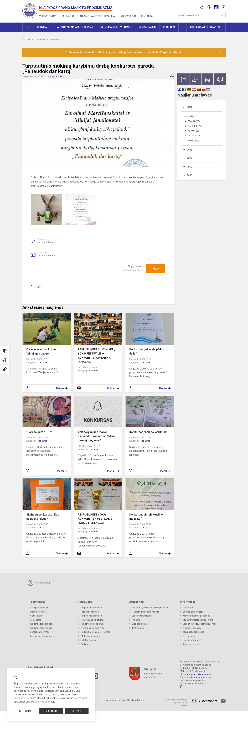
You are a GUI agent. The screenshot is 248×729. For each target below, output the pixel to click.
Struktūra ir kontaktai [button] (205, 27)
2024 (189, 158)
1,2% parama (138, 628)
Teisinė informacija (192, 640)
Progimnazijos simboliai (42, 624)
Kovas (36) (193, 131)
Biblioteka (86, 644)
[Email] (95, 676)
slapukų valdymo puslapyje (40, 701)
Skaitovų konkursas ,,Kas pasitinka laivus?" (42, 516)
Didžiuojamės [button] (147, 27)
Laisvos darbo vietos (193, 611)
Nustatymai (25, 711)
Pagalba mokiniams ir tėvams (95, 632)
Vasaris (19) (194, 136)
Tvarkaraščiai (39, 583)
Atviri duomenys (191, 644)
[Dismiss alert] (220, 52)
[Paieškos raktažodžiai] (200, 15)
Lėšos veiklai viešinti (142, 615)
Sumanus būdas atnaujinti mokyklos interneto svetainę (177, 703)
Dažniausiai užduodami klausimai (199, 624)
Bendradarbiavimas (39, 632)
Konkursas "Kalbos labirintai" (148, 432)
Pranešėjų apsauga (192, 628)
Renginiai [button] (169, 27)
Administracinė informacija (97, 16)
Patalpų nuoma (88, 640)
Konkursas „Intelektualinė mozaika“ (146, 516)
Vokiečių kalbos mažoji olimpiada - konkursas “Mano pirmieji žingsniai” (97, 436)
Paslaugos (68, 16)
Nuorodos (188, 607)
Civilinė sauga (189, 636)
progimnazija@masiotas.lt (198, 674)
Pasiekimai (35, 620)
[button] (202, 7)
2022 (189, 175)
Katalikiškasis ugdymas (93, 620)
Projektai (136, 620)
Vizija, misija (36, 615)
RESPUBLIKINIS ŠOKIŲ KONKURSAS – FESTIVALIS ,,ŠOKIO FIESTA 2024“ (95, 518)
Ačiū (156, 269)
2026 (189, 107)
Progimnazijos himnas (41, 628)
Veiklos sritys (48, 16)
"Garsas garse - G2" (39, 432)
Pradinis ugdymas (90, 611)
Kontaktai (147, 16)
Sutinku (77, 711)
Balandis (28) (195, 126)
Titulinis (26, 39)
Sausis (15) (193, 140)
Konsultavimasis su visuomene (198, 620)
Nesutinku (51, 711)
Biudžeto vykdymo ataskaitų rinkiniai (150, 607)
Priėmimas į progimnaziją (42, 636)
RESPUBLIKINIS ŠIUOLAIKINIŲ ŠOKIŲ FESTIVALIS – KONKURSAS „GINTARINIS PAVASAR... (96, 355)
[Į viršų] (223, 701)
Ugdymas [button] (42, 27)
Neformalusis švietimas (92, 628)
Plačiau (60, 388)
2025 (189, 149)
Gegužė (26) (194, 121)
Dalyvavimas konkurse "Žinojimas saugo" (41, 351)
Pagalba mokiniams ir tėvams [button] (74, 27)
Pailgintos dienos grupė (93, 624)
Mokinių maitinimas (90, 636)
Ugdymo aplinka (38, 611)
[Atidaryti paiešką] (222, 15)
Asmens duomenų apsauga (196, 615)
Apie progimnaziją (39, 607)
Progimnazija (127, 16)
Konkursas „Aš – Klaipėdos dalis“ (146, 351)
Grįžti (39, 286)
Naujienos (40, 39)
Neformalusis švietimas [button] (115, 27)
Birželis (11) (194, 116)
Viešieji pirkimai (139, 624)
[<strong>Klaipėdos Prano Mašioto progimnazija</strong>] (30, 10)
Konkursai (55, 39)
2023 (189, 166)
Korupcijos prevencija (193, 632)
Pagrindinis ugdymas (91, 607)
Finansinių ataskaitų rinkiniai (145, 611)
